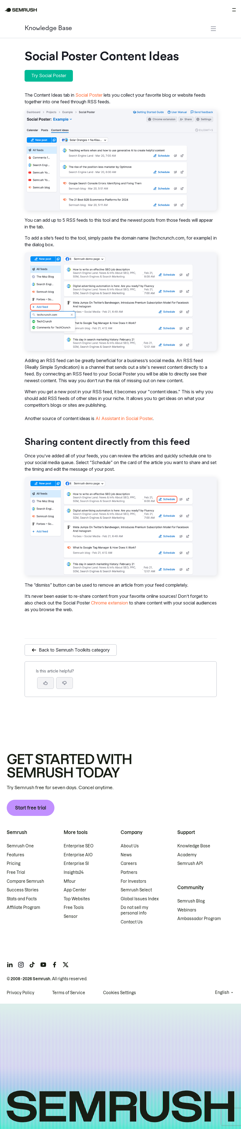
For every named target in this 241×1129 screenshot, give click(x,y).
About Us (130, 846)
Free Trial (16, 872)
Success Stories (23, 890)
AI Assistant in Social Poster (124, 418)
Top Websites (77, 899)
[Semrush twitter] (65, 964)
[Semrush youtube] (43, 964)
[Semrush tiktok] (32, 964)
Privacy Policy (20, 993)
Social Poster (88, 95)
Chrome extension (109, 603)
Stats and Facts (22, 899)
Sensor (71, 916)
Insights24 (73, 872)
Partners (129, 872)
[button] (64, 683)
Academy (187, 855)
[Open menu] (234, 9)
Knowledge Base (48, 28)
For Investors (133, 881)
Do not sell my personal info (134, 910)
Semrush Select (136, 890)
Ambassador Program (199, 918)
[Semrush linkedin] (9, 964)
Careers (129, 863)
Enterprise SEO (79, 846)
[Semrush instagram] (21, 964)
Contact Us (132, 922)
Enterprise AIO (78, 855)
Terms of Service (68, 993)
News (126, 855)
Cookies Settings (119, 993)
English (222, 992)
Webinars (186, 910)
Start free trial (30, 807)
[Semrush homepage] (20, 10)
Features (15, 855)
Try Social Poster (48, 75)
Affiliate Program (23, 907)
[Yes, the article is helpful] (45, 683)
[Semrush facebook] (54, 964)
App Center (75, 890)
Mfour (70, 881)
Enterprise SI (76, 863)
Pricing (13, 863)
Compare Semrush (25, 881)
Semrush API (190, 863)
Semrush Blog (191, 901)
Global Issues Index (140, 899)
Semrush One (20, 846)
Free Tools (74, 907)
